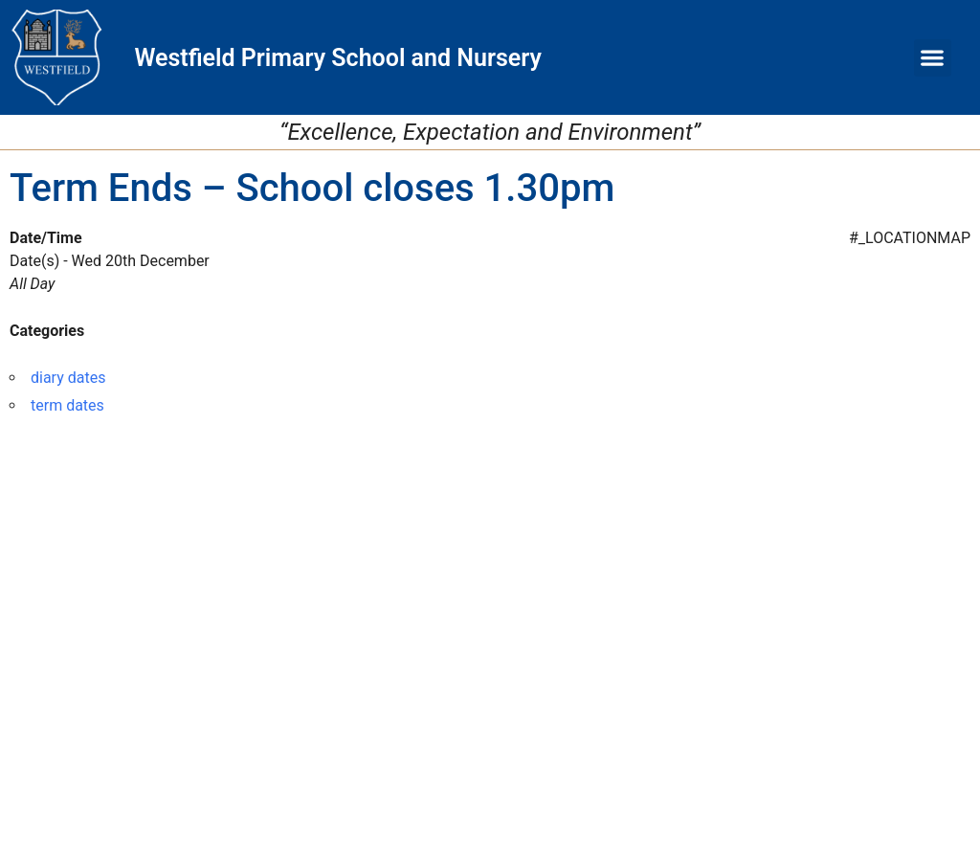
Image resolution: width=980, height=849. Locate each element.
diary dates (68, 378)
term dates (67, 405)
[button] (932, 58)
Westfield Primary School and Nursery (337, 58)
